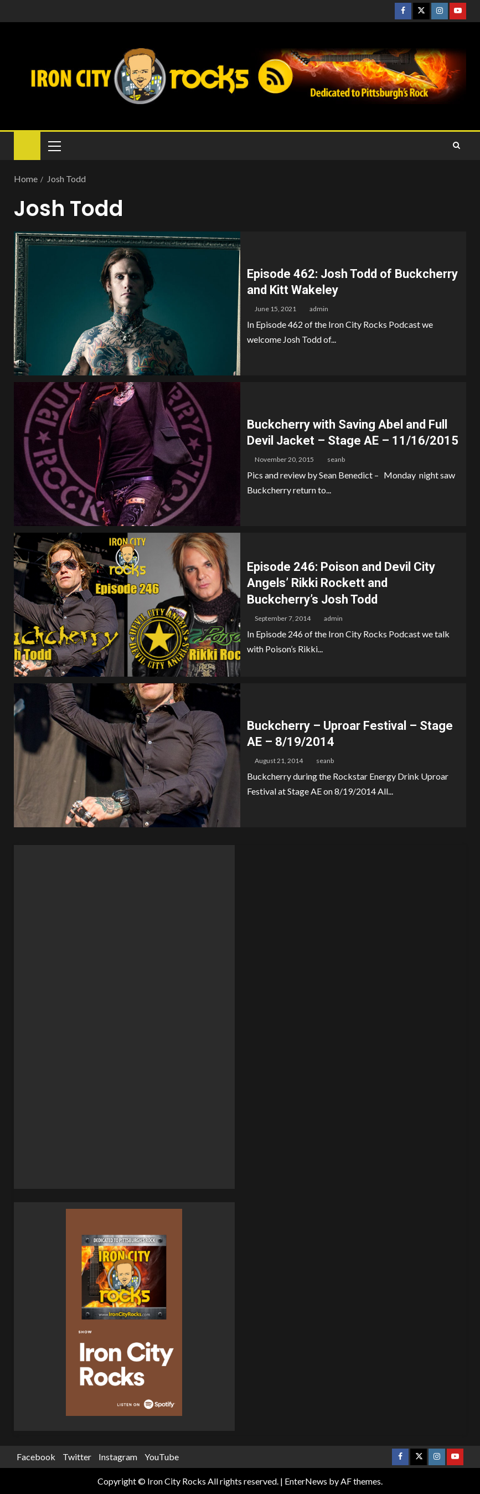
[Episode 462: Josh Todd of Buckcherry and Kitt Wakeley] (127, 303)
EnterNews (306, 1481)
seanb (336, 459)
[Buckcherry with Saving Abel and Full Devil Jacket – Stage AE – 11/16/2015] (127, 454)
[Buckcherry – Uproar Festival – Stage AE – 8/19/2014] (127, 755)
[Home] (27, 145)
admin (318, 309)
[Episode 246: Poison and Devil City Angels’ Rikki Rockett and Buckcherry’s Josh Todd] (127, 605)
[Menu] (54, 145)
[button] (54, 145)
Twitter (77, 1456)
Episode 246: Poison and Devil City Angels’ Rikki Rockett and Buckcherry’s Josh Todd (341, 583)
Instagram (118, 1456)
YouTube (161, 1456)
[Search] (456, 145)
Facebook (36, 1456)
